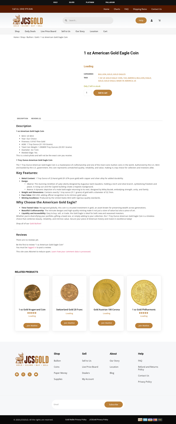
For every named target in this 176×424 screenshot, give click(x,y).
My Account (88, 379)
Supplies (58, 379)
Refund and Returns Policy (148, 368)
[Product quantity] (88, 93)
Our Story (80, 31)
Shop (17, 31)
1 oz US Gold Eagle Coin (110, 78)
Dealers (86, 372)
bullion (140, 78)
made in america (124, 80)
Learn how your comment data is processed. (71, 251)
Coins (56, 366)
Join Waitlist (32, 325)
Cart (105, 31)
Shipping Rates (140, 9)
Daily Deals (30, 31)
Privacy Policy (145, 381)
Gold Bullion (35, 223)
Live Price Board (48, 31)
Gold (37, 37)
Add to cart (102, 92)
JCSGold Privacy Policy (98, 420)
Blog (112, 372)
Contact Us (156, 9)
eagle (148, 78)
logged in (32, 247)
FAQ (127, 9)
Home (106, 9)
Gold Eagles (119, 74)
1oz (125, 78)
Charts (117, 9)
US (135, 80)
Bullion (30, 37)
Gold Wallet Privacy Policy (75, 420)
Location (94, 31)
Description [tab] (22, 118)
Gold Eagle (110, 80)
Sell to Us (65, 31)
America (132, 78)
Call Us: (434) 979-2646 (22, 9)
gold (100, 80)
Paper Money (60, 372)
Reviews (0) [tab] (36, 118)
